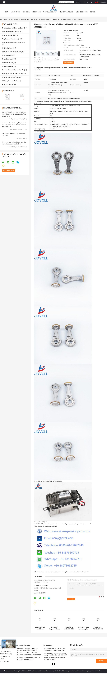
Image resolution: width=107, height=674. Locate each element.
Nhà (6, 12)
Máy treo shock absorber (10, 39)
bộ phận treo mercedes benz (47, 572)
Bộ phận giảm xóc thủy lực (10, 77)
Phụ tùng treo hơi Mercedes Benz (20, 19)
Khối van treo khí (7, 63)
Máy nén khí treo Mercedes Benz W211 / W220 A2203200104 (55, 658)
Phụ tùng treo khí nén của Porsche (13, 70)
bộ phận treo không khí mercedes (64, 572)
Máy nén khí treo (7, 59)
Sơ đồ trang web (4, 661)
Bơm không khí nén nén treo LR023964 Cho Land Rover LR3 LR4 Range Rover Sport (54, 649)
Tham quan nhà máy (49, 12)
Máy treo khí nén (7, 66)
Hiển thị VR (26, 12)
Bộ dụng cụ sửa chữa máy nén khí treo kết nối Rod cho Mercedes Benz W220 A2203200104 (46, 59)
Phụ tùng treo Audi (8, 35)
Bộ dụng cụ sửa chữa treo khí (11, 52)
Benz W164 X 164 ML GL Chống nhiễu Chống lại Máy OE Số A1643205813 (27, 649)
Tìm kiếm (77, 2)
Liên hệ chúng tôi (81, 12)
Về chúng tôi (36, 12)
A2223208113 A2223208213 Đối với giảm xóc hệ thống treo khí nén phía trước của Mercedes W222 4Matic (69, 628)
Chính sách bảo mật (9, 671)
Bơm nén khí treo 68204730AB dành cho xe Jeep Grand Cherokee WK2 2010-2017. (55, 654)
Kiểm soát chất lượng (66, 12)
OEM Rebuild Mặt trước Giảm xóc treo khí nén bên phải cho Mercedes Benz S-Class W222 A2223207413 (40, 628)
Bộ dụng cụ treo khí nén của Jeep (12, 73)
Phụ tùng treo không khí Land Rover (13, 42)
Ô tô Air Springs (7, 48)
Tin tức (92, 12)
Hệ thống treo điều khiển (10, 81)
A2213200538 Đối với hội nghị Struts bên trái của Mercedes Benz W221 (28, 658)
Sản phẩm (7, 19)
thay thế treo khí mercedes (81, 572)
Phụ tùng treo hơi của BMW (10, 32)
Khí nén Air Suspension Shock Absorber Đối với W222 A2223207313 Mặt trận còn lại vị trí (54, 628)
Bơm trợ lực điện (7, 84)
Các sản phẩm (15, 12)
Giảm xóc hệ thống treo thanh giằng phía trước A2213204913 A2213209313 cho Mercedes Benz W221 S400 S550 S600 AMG (83, 628)
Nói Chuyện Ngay (88, 2)
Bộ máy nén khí (7, 55)
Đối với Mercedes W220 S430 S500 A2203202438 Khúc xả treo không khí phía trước (29, 654)
